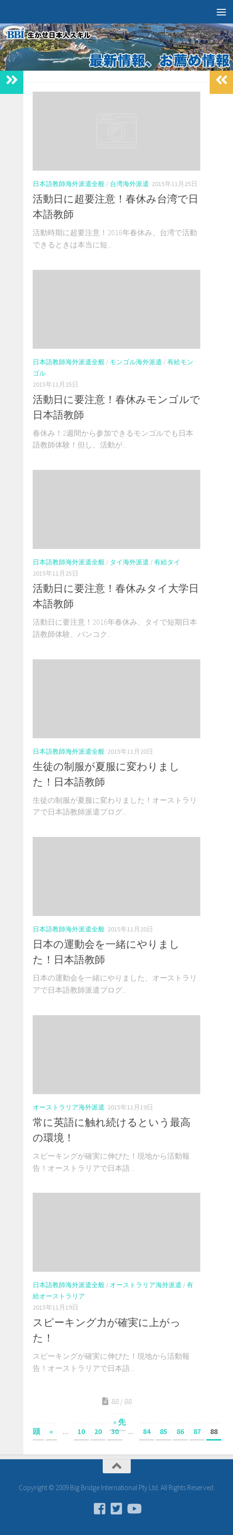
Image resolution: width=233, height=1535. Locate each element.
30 (115, 1431)
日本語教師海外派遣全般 (69, 184)
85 (163, 1431)
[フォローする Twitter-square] (116, 1508)
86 (180, 1431)
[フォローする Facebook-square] (99, 1508)
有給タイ (167, 562)
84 (146, 1431)
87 (197, 1431)
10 (81, 1431)
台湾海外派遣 (129, 184)
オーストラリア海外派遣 (69, 1107)
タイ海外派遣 (129, 562)
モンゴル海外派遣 (136, 362)
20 (98, 1431)
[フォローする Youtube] (133, 1508)
